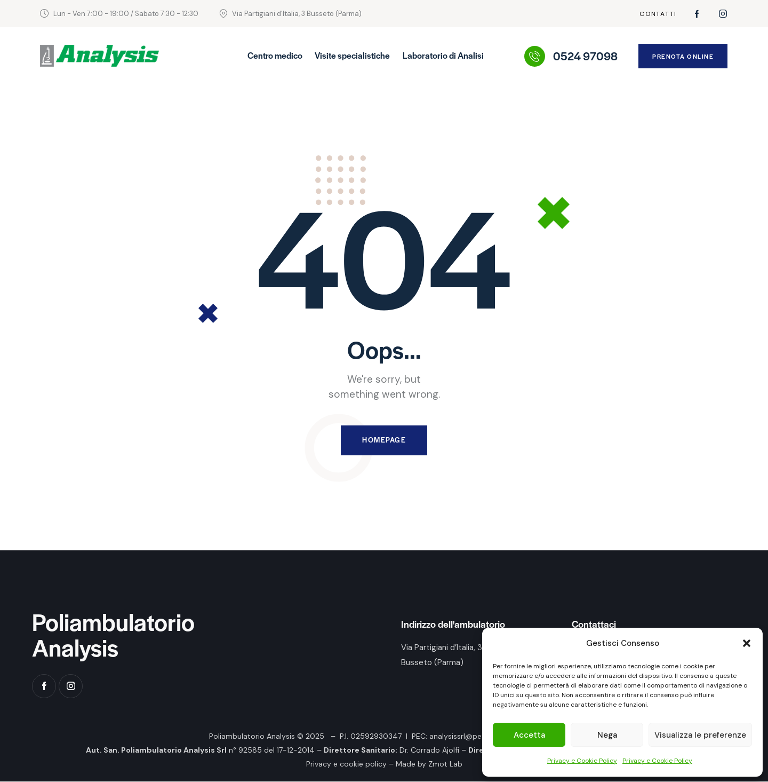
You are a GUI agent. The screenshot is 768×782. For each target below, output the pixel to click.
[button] (746, 643)
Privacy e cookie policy (346, 764)
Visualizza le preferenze (700, 735)
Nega (607, 735)
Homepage (384, 441)
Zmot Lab (445, 764)
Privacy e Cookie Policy (582, 760)
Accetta (529, 735)
